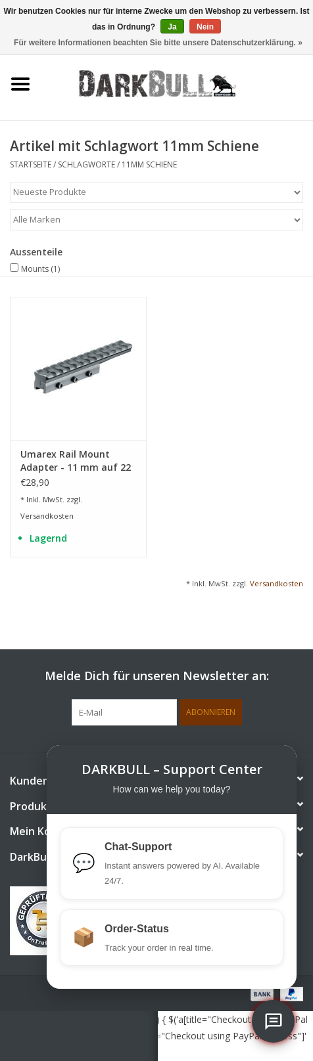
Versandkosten (47, 516)
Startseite (30, 164)
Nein (205, 27)
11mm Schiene (149, 164)
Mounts (40, 268)
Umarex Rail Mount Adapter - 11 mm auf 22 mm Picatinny (75, 461)
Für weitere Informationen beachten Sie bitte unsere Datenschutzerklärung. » (158, 42)
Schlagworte (86, 164)
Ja (172, 27)
